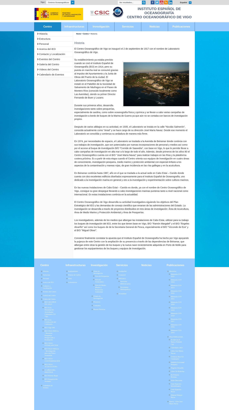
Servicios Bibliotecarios (125, 282)
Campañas (97, 305)
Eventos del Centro (49, 59)
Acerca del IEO (47, 49)
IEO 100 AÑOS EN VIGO (50, 303)
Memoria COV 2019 (176, 309)
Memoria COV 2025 (176, 275)
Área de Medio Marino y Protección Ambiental (100, 288)
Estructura (44, 38)
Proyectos (96, 302)
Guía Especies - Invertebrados (176, 385)
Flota (70, 278)
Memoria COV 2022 (176, 292)
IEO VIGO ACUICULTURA (51, 365)
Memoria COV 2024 (176, 281)
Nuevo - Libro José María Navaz (176, 403)
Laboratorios (72, 282)
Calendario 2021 (177, 348)
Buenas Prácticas (99, 309)
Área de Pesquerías (102, 276)
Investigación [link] (101, 26)
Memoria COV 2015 (176, 331)
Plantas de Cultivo (74, 275)
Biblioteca (122, 278)
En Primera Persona (175, 376)
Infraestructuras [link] (74, 26)
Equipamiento (73, 271)
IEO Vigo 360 (50, 327)
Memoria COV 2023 (176, 286)
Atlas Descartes (176, 380)
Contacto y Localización (52, 54)
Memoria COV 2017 (176, 320)
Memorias (172, 271)
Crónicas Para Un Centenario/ (177, 358)
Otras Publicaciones (176, 337)
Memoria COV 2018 (176, 314)
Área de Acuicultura (99, 281)
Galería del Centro (49, 64)
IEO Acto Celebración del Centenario (50, 322)
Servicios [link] (128, 26)
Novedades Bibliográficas (125, 288)
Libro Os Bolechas (177, 371)
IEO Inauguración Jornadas (51, 380)
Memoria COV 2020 (176, 303)
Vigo (43, 2)
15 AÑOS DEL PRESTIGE (50, 371)
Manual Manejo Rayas (176, 396)
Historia (43, 33)
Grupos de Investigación (98, 297)
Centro (86, 34)
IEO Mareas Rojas (51, 376)
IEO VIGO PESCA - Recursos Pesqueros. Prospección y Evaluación (52, 335)
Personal (44, 43)
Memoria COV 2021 (176, 298)
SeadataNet (123, 271)
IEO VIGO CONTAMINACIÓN (52, 360)
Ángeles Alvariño (177, 368)
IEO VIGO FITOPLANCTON (51, 344)
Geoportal (122, 275)
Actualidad (122, 294)
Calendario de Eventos (51, 74)
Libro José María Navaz (177, 352)
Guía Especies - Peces (176, 390)
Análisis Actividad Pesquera (177, 363)
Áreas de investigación (98, 272)
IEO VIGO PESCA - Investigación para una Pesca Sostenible (52, 352)
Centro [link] (47, 26)
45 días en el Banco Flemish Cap (176, 342)
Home (78, 34)
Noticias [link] (154, 26)
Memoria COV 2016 (176, 326)
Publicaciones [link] (181, 26)
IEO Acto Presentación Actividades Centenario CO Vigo (50, 312)
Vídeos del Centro (49, 69)
